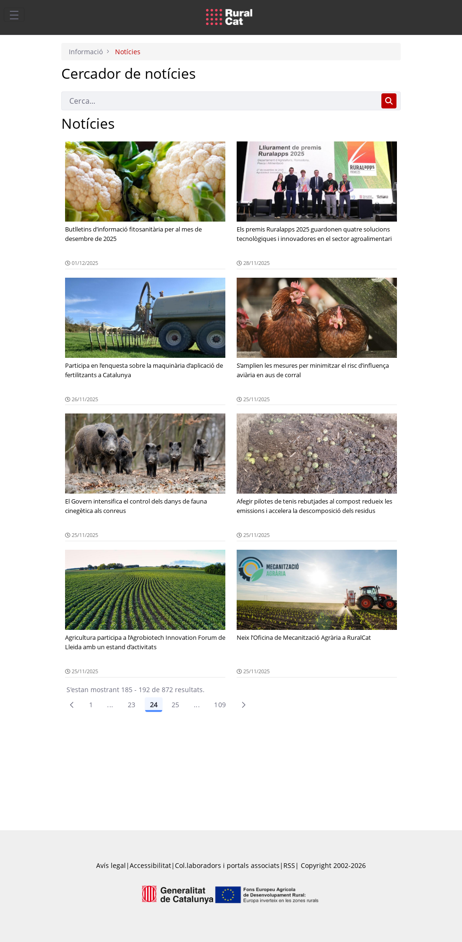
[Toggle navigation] (14, 15)
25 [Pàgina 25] (176, 704)
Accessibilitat (150, 865)
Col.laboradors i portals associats (227, 865)
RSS (289, 865)
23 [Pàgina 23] (132, 704)
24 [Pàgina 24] (153, 704)
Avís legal (111, 865)
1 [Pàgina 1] (91, 704)
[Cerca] (219, 100)
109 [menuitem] (220, 704)
